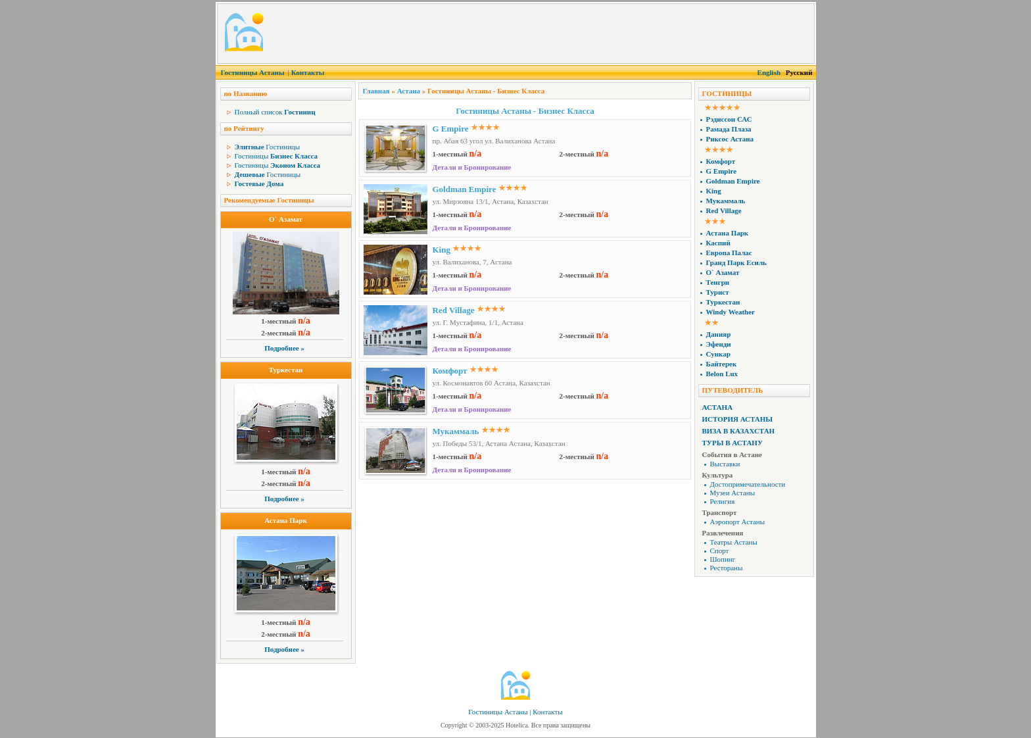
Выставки (725, 464)
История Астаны (737, 419)
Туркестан (286, 370)
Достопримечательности (748, 484)
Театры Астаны (733, 542)
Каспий (718, 243)
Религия (722, 501)
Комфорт (450, 371)
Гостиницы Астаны (253, 72)
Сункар (718, 354)
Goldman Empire (464, 189)
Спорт (719, 550)
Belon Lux (722, 374)
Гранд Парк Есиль (736, 262)
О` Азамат (285, 219)
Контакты (308, 72)
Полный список (275, 112)
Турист (717, 292)
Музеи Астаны (732, 493)
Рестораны (726, 568)
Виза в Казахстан (738, 431)
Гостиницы (267, 147)
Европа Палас (729, 253)
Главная (376, 91)
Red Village (454, 310)
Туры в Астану (732, 443)
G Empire (451, 129)
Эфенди (718, 344)
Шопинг (723, 559)
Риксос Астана (730, 139)
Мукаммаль (456, 431)
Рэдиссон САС (729, 119)
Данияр (718, 334)
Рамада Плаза (729, 129)
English (768, 72)
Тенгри (718, 282)
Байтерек (721, 364)
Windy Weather (730, 312)
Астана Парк (285, 520)
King (441, 250)
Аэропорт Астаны (737, 522)
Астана (408, 91)
